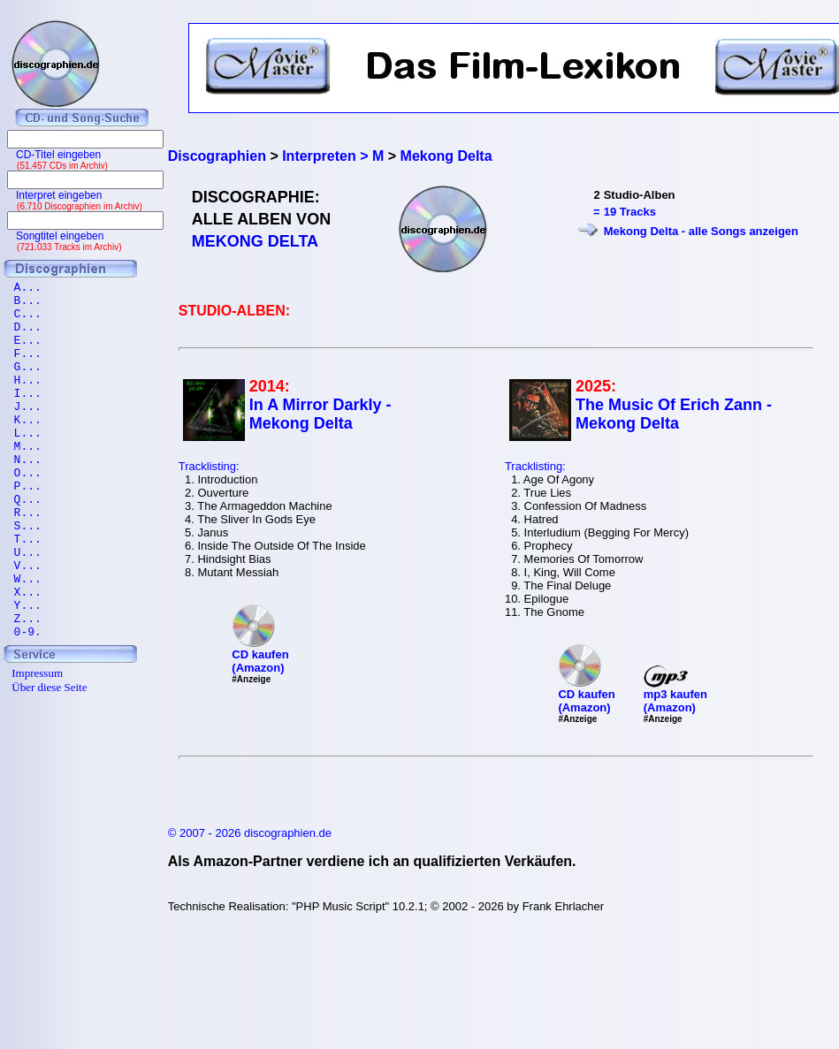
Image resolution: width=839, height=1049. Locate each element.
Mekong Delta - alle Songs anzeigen (701, 231)
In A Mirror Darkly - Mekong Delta (320, 414)
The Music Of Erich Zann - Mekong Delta (674, 414)
